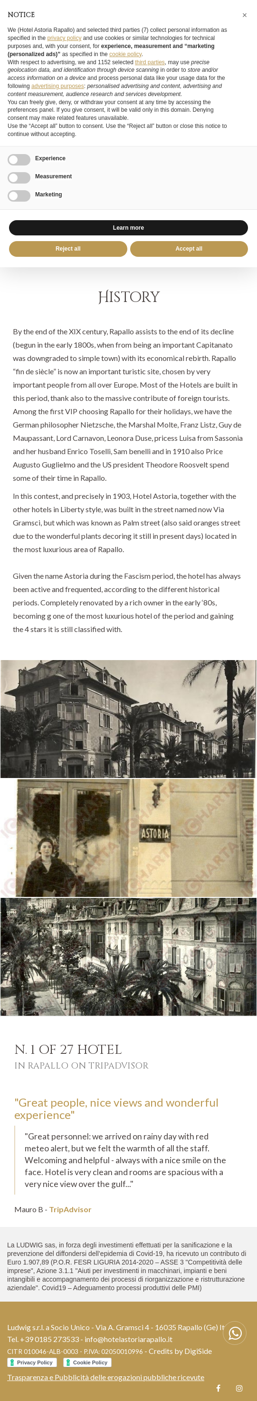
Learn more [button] (128, 227)
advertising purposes (57, 86)
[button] (244, 15)
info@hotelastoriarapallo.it (128, 1338)
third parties (150, 62)
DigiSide (198, 1350)
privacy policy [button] (64, 38)
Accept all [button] (188, 248)
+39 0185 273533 (49, 1338)
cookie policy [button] (125, 54)
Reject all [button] (68, 248)
